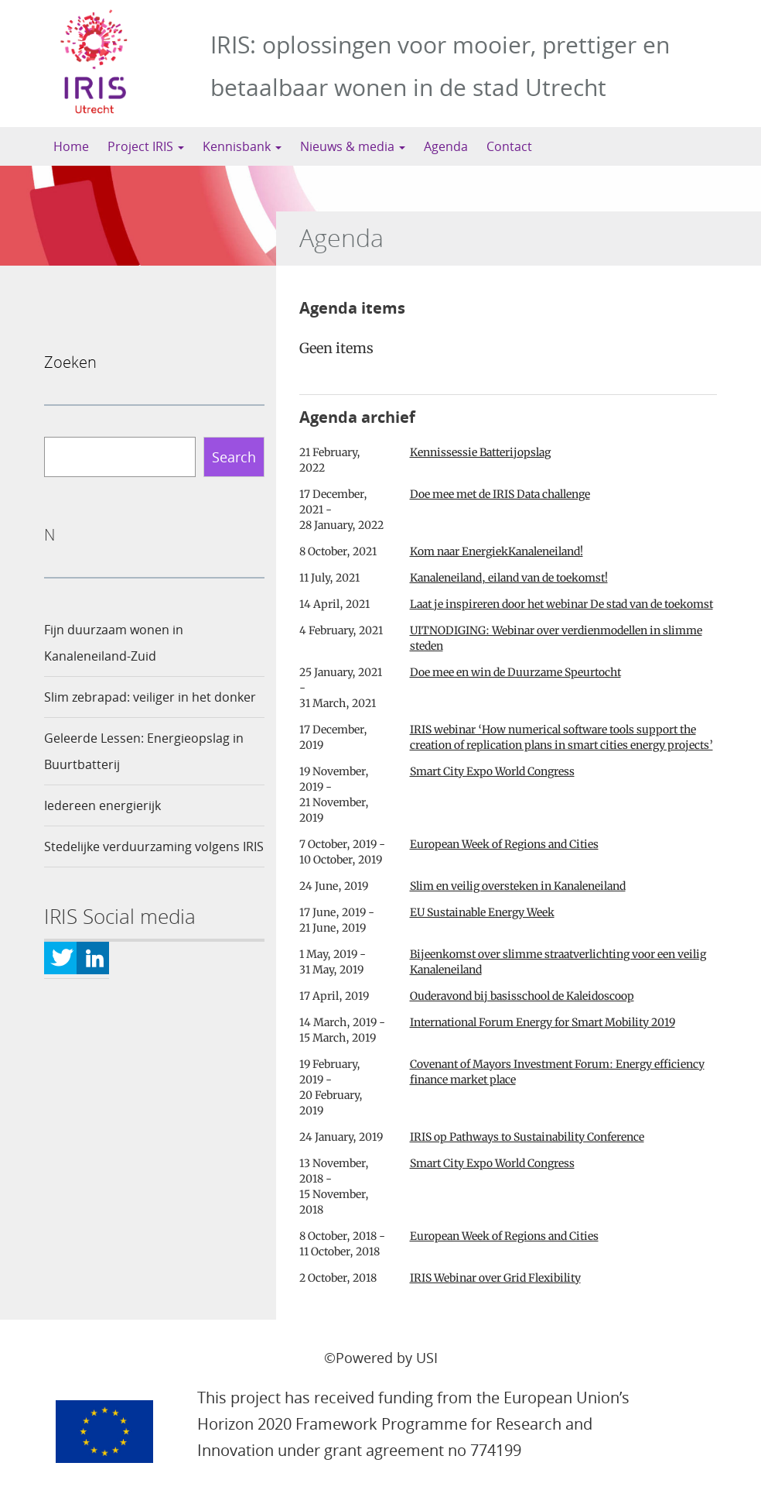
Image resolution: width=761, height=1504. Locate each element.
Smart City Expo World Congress (492, 771)
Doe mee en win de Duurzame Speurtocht (515, 672)
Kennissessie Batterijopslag (480, 452)
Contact (509, 146)
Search (234, 457)
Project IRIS (145, 146)
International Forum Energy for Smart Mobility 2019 (542, 1022)
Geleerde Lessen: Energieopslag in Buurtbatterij (144, 751)
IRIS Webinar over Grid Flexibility (495, 1278)
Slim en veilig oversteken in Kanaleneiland (518, 886)
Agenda (446, 146)
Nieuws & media (352, 146)
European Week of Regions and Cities (504, 844)
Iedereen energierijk (102, 805)
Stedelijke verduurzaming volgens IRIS (154, 846)
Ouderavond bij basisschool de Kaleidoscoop (522, 996)
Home (71, 146)
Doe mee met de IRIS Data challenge (500, 494)
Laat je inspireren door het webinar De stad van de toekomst (561, 604)
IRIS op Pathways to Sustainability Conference (527, 1137)
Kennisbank (242, 146)
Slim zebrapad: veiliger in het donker (150, 697)
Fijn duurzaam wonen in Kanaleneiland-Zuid (113, 642)
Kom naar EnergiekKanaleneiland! (496, 551)
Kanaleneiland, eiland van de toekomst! (509, 578)
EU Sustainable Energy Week (482, 912)
